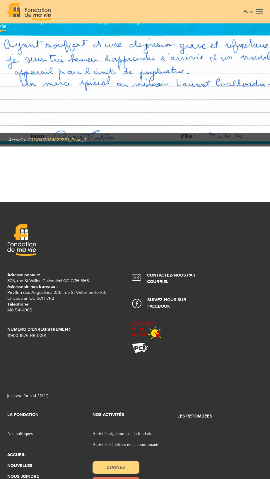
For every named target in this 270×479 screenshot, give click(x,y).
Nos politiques (20, 433)
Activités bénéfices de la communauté (126, 444)
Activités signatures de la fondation (124, 433)
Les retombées (194, 416)
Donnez (116, 467)
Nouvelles (20, 465)
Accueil (16, 455)
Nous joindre (23, 476)
